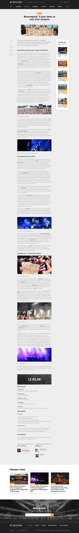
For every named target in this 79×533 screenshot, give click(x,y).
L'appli (67, 6)
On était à (26, 6)
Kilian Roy (40, 21)
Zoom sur (51, 6)
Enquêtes (43, 6)
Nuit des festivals (63, 525)
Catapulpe (67, 530)
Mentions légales (45, 530)
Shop (11, 6)
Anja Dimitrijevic (36, 21)
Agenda (60, 6)
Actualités (18, 6)
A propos (30, 525)
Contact (37, 525)
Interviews (35, 6)
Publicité (43, 525)
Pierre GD (58, 530)
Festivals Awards (52, 525)
